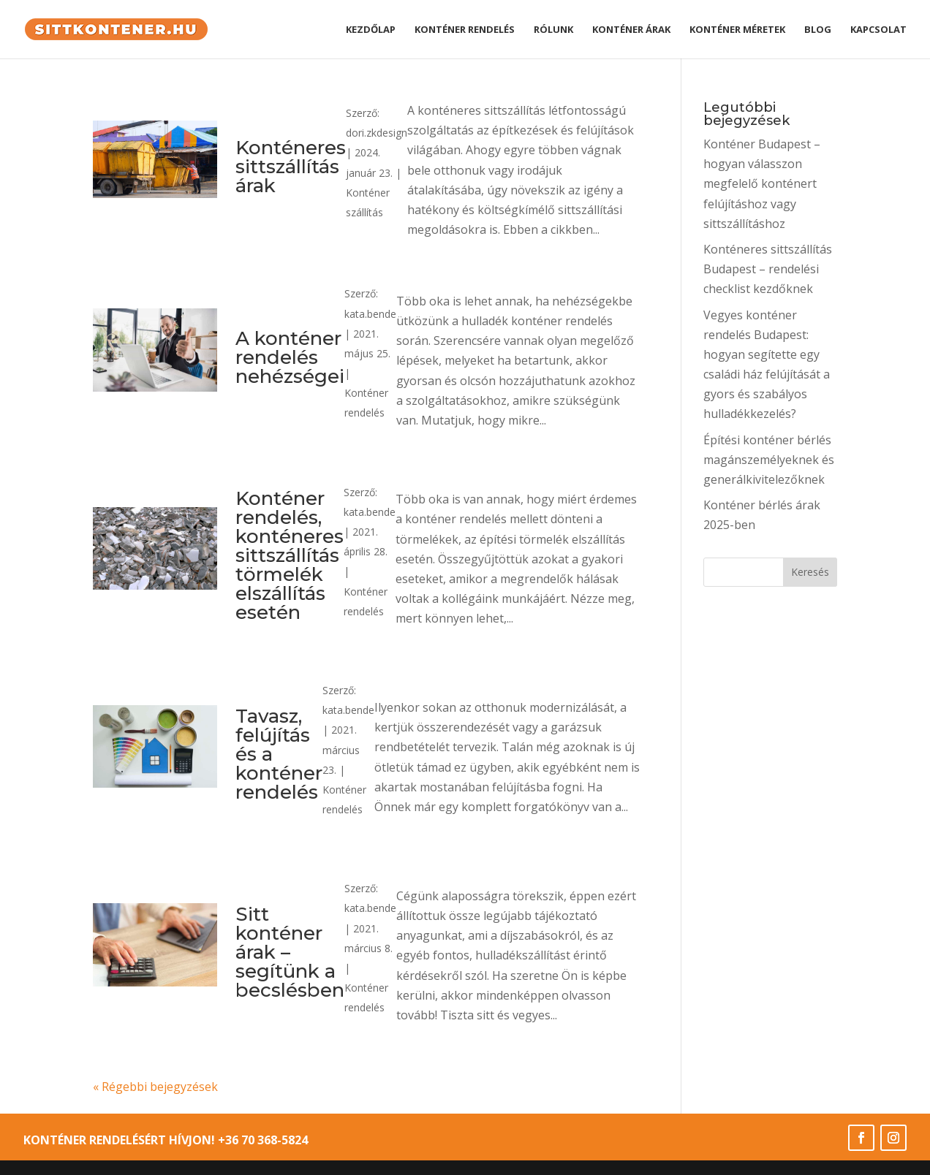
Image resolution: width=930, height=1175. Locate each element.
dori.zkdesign (376, 133)
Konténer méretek (737, 30)
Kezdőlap (371, 30)
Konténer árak (631, 30)
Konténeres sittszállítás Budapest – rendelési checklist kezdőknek (767, 269)
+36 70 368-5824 (263, 1140)
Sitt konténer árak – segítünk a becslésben (289, 952)
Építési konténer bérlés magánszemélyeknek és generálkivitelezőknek (768, 459)
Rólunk (553, 30)
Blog (817, 30)
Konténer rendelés (465, 30)
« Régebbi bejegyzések (155, 1087)
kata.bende (370, 314)
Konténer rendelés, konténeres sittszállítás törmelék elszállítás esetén (289, 555)
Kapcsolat (878, 30)
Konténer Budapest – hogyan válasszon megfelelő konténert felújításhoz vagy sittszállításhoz (761, 184)
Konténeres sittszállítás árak (290, 166)
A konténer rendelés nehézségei (289, 357)
